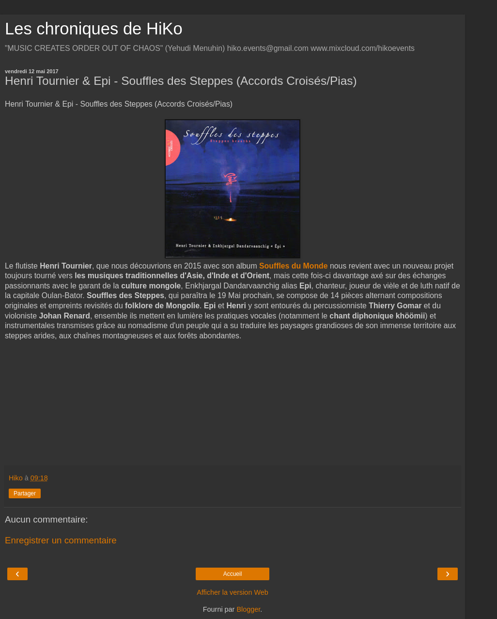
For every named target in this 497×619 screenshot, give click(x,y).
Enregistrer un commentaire (61, 540)
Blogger (248, 609)
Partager (25, 493)
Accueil (232, 574)
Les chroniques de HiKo (94, 28)
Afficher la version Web (232, 592)
